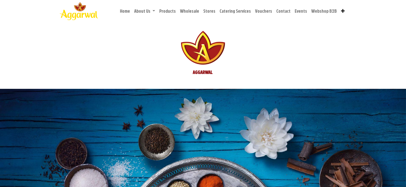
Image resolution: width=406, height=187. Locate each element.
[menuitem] (125, 11)
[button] (343, 11)
